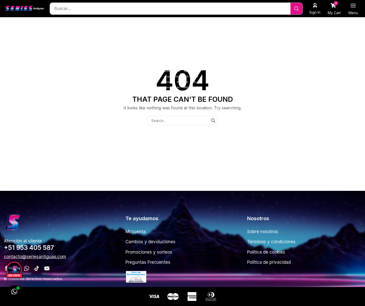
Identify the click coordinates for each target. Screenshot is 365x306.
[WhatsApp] (14, 291)
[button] (314, 8)
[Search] (296, 8)
